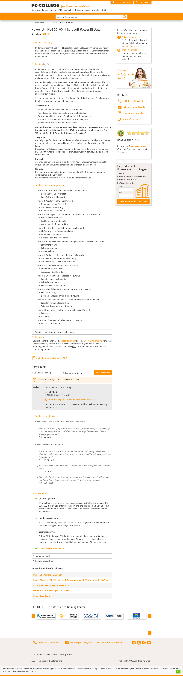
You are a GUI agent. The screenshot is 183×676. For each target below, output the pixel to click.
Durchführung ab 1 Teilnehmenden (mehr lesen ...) (71, 399)
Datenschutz (56, 661)
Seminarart (40, 337)
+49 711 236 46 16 (133, 101)
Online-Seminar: (129, 49)
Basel (54, 655)
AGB (33, 661)
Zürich (70, 655)
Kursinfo (42, 64)
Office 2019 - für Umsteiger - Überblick (51, 590)
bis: (120, 192)
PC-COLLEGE (106, 10)
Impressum (43, 661)
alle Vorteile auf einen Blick (54, 548)
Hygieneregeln (132, 46)
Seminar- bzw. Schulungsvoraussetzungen (54, 332)
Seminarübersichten (44, 560)
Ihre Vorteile (40, 493)
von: (120, 186)
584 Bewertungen (138, 146)
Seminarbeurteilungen (45, 416)
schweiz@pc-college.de (134, 107)
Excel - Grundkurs (41, 596)
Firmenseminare (49, 10)
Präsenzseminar (68, 340)
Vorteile (95, 10)
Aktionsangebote (66, 10)
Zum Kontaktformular (133, 113)
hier (74, 346)
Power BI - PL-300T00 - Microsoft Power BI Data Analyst (60, 421)
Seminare (36, 10)
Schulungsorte (83, 10)
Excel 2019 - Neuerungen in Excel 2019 (51, 585)
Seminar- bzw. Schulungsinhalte (49, 185)
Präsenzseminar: (129, 37)
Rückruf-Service (130, 119)
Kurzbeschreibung (43, 42)
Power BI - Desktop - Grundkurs (50, 444)
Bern (62, 655)
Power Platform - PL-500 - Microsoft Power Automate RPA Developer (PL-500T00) (70, 580)
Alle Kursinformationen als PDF (52, 358)
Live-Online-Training (93, 340)
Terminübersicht (42, 556)
